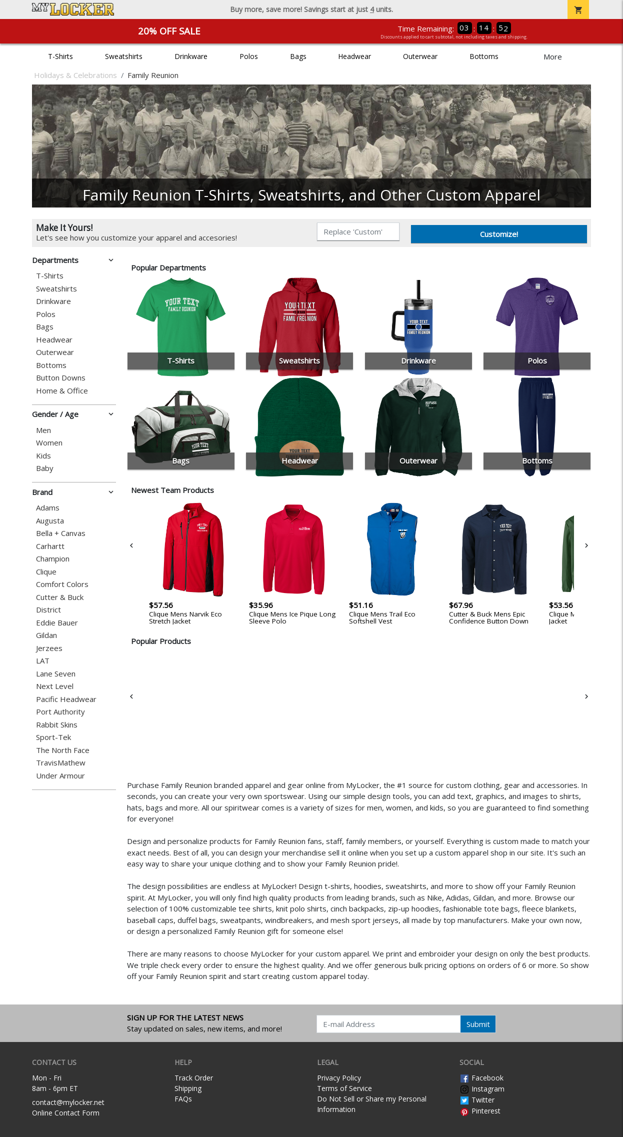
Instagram (482, 1089)
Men (43, 430)
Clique (46, 572)
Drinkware (191, 56)
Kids (43, 456)
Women (49, 442)
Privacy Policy (339, 1077)
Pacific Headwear (66, 699)
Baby (45, 468)
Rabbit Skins (57, 724)
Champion (53, 558)
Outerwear (420, 56)
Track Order (193, 1077)
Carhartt (50, 546)
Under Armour (60, 776)
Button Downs (61, 378)
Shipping (188, 1088)
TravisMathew (61, 762)
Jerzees (49, 648)
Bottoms (484, 56)
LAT (43, 660)
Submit (478, 1024)
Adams (48, 508)
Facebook (482, 1077)
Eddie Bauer (57, 622)
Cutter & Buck (60, 597)
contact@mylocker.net (68, 1102)
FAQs (183, 1099)
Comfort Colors (62, 584)
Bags (298, 56)
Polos (249, 56)
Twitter (477, 1099)
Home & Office (62, 390)
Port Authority (60, 712)
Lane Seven (56, 674)
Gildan (46, 635)
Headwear (354, 56)
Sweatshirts (123, 56)
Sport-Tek (53, 737)
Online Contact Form (66, 1113)
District (48, 610)
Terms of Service (344, 1088)
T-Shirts (60, 56)
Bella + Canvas (61, 533)
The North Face (63, 750)
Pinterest (480, 1111)
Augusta (50, 520)
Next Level (55, 686)
